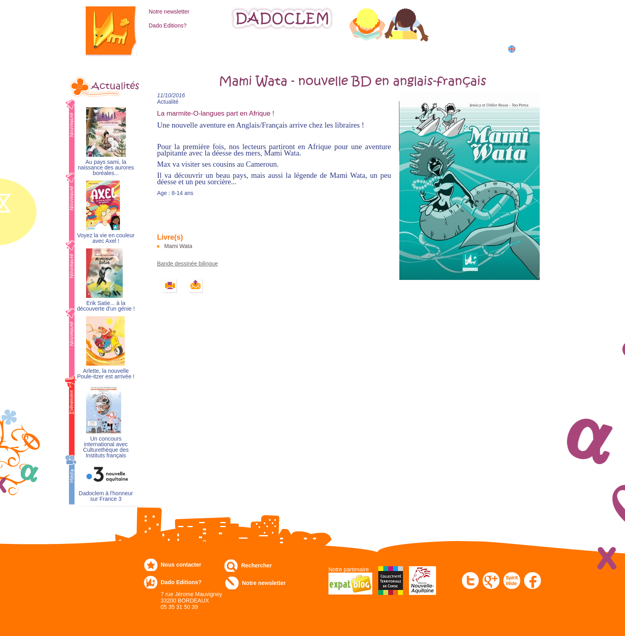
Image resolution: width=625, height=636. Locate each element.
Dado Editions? (168, 25)
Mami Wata (178, 246)
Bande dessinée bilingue (187, 263)
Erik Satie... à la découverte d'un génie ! (106, 306)
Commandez (221, 48)
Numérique (385, 48)
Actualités (115, 86)
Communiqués (327, 48)
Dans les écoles (445, 48)
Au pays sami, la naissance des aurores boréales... (106, 167)
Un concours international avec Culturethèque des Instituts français (105, 447)
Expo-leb (272, 48)
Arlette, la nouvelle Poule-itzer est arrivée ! (106, 374)
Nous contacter (181, 564)
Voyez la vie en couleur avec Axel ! (106, 238)
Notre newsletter (169, 11)
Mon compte (485, 11)
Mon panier (484, 27)
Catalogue (167, 48)
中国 (524, 57)
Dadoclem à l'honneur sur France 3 (106, 496)
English (526, 49)
